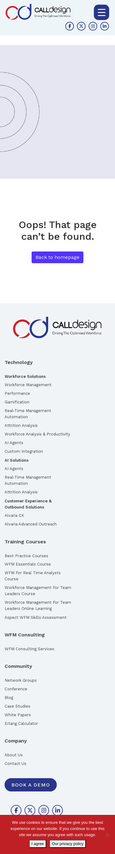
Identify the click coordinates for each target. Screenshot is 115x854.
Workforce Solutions (25, 376)
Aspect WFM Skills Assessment (36, 617)
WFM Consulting (25, 635)
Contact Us (15, 763)
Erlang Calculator (21, 723)
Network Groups (21, 680)
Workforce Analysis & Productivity (37, 434)
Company (16, 741)
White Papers (18, 715)
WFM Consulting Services (29, 649)
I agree (38, 843)
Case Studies (17, 706)
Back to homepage (57, 257)
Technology (19, 362)
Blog (9, 697)
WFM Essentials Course (28, 564)
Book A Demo (30, 785)
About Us (14, 755)
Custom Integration (24, 451)
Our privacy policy (67, 843)
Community (18, 666)
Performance (17, 393)
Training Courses (25, 542)
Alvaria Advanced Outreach (31, 524)
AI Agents (14, 442)
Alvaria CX (14, 515)
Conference (16, 689)
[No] (107, 835)
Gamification (17, 402)
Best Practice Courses (26, 556)
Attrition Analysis (21, 425)
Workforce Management (28, 384)
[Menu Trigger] (101, 12)
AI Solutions (17, 460)
